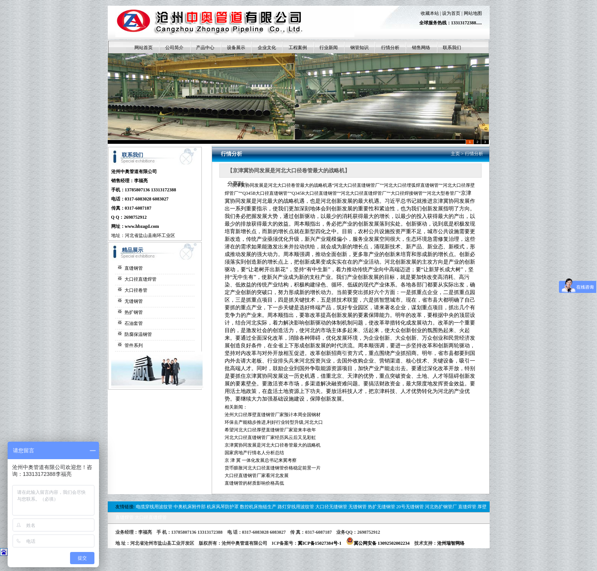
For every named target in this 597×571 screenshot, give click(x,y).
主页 (455, 153)
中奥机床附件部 (190, 506)
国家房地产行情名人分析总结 (254, 452)
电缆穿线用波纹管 (154, 506)
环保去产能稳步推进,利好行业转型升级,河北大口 (274, 422)
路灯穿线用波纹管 (296, 506)
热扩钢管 (134, 312)
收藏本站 (430, 13)
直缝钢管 (134, 268)
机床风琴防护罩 (223, 506)
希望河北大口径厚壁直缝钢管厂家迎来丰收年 (270, 430)
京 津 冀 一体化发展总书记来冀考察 (261, 460)
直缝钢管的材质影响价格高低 (254, 483)
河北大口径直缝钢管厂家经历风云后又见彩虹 (270, 437)
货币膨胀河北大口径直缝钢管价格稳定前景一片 (273, 468)
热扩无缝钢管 (381, 506)
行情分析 (474, 153)
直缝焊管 (467, 506)
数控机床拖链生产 (258, 506)
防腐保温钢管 (138, 334)
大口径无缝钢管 (331, 506)
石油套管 (134, 323)
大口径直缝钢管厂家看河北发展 (257, 475)
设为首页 (451, 13)
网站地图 (473, 13)
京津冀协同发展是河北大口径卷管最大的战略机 (273, 445)
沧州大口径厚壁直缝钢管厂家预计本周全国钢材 (273, 414)
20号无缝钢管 (410, 506)
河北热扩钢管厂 (441, 506)
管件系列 (134, 345)
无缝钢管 (134, 301)
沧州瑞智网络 (451, 543)
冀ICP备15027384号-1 (320, 543)
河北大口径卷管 (284, 185)
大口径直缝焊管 (140, 279)
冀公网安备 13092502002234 (378, 543)
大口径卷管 (136, 290)
